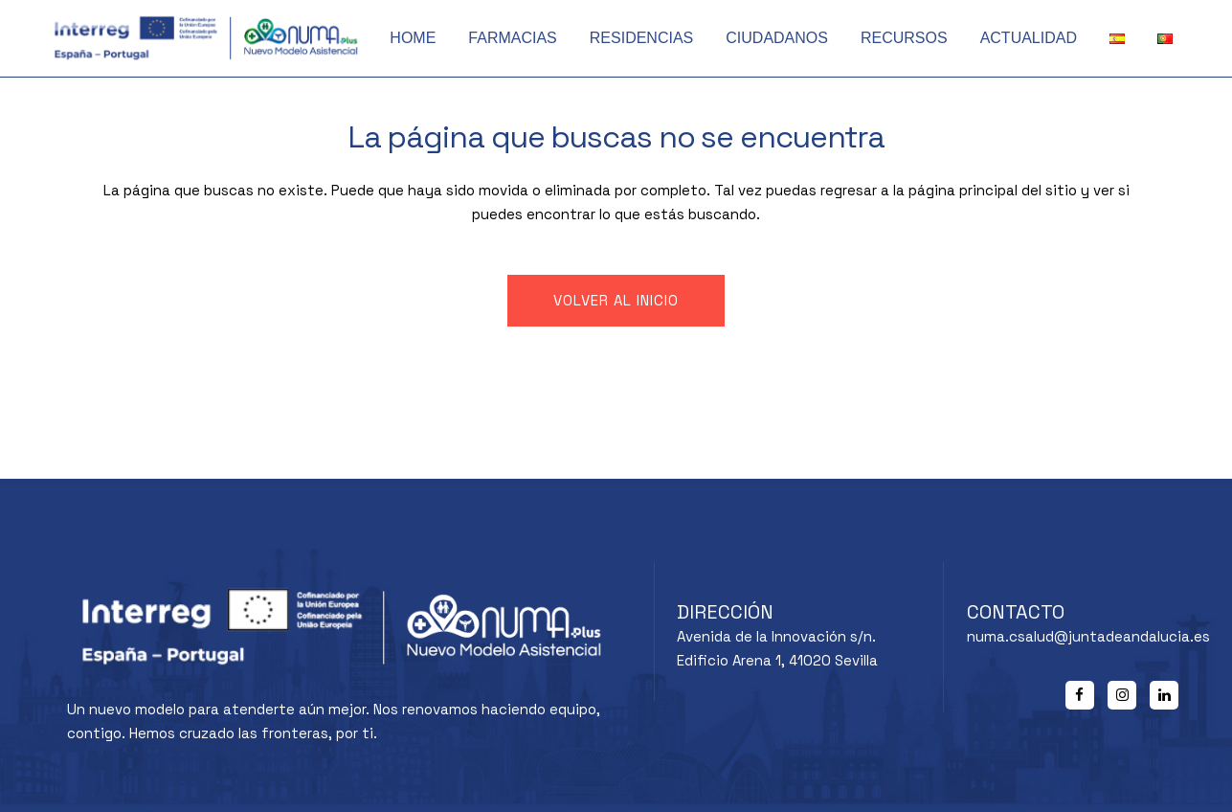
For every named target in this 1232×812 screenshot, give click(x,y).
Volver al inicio (616, 300)
